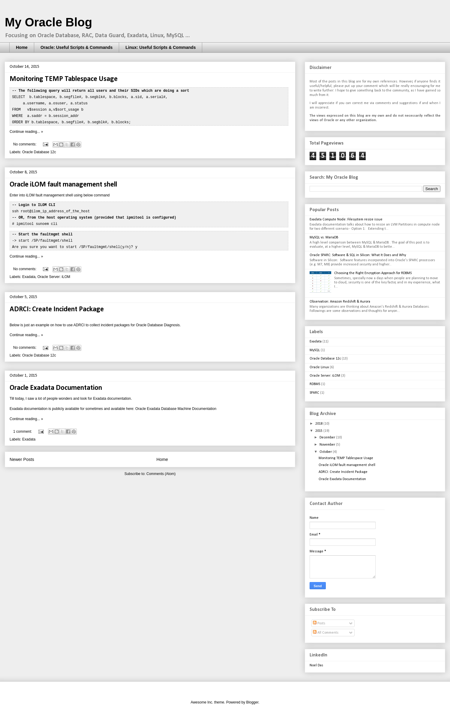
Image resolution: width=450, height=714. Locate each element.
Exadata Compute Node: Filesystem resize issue (346, 219)
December (328, 437)
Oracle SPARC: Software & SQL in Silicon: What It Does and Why (358, 255)
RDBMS (315, 384)
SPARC (314, 393)
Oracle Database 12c (39, 150)
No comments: (25, 142)
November (328, 445)
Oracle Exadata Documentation (56, 384)
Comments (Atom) (161, 470)
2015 (319, 431)
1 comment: (23, 428)
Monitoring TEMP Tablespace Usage (64, 79)
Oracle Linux (319, 367)
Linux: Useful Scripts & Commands (160, 47)
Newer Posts (22, 455)
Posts (319, 623)
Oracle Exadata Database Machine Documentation (175, 405)
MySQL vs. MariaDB (324, 237)
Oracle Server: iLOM (54, 273)
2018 (319, 424)
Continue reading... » (26, 130)
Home (22, 47)
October (326, 452)
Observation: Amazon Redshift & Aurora (340, 301)
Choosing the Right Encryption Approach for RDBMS (373, 273)
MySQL (315, 350)
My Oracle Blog (48, 22)
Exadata (28, 273)
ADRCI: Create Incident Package (57, 305)
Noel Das (316, 665)
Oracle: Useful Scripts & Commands (76, 47)
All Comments (325, 633)
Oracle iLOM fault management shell (63, 183)
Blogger (252, 702)
